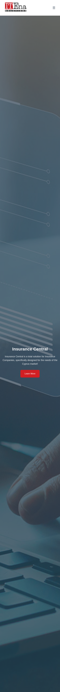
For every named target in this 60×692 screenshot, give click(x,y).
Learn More (30, 374)
